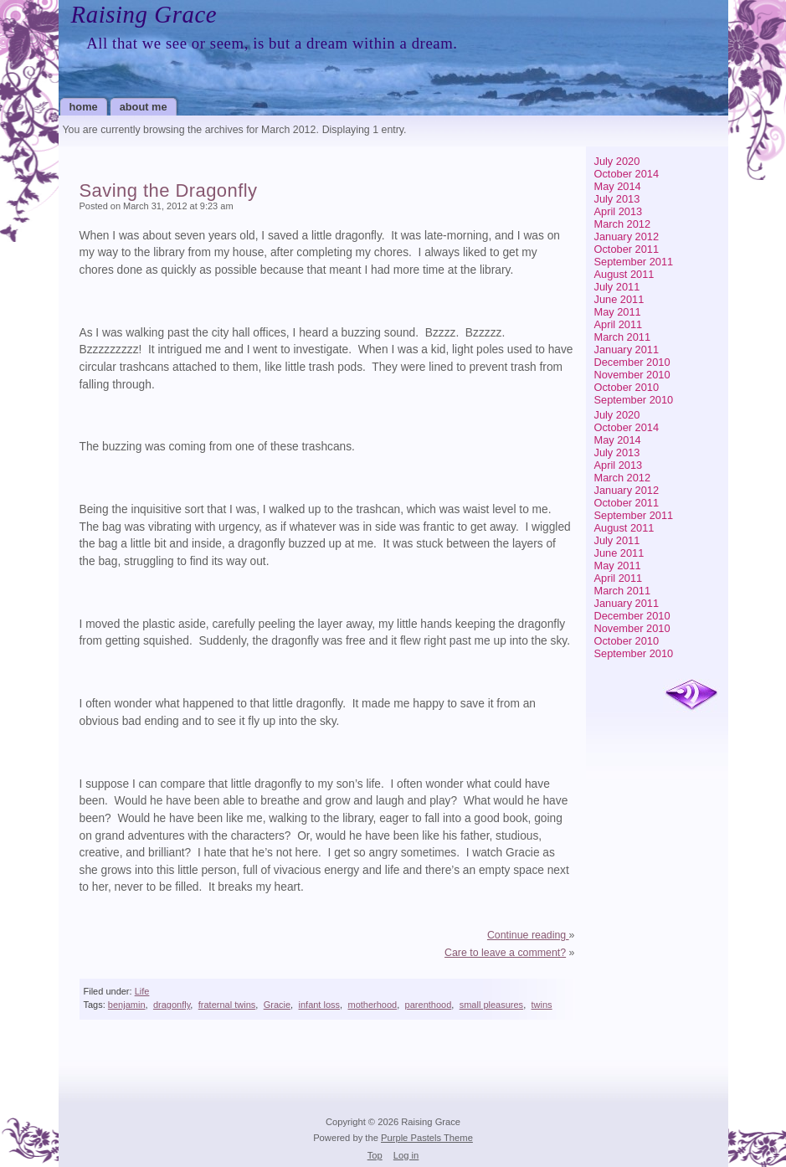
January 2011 (627, 349)
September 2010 (634, 399)
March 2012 (622, 224)
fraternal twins (226, 1005)
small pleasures (491, 1005)
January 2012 (627, 236)
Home (83, 106)
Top (375, 1155)
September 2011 (634, 261)
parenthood (428, 1005)
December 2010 (632, 362)
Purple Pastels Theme (427, 1138)
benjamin (127, 1005)
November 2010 (632, 374)
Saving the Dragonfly (169, 190)
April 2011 (618, 324)
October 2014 (627, 173)
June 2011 (619, 299)
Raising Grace (144, 14)
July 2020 (617, 161)
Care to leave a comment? (505, 953)
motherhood (372, 1005)
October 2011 (627, 249)
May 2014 (617, 186)
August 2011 (624, 274)
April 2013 (618, 211)
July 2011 (617, 286)
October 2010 (627, 387)
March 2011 (622, 337)
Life (142, 991)
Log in (406, 1155)
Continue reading (528, 935)
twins (542, 1005)
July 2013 (617, 199)
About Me (143, 106)
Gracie (277, 1005)
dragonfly (171, 1005)
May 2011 (617, 312)
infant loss (320, 1005)
